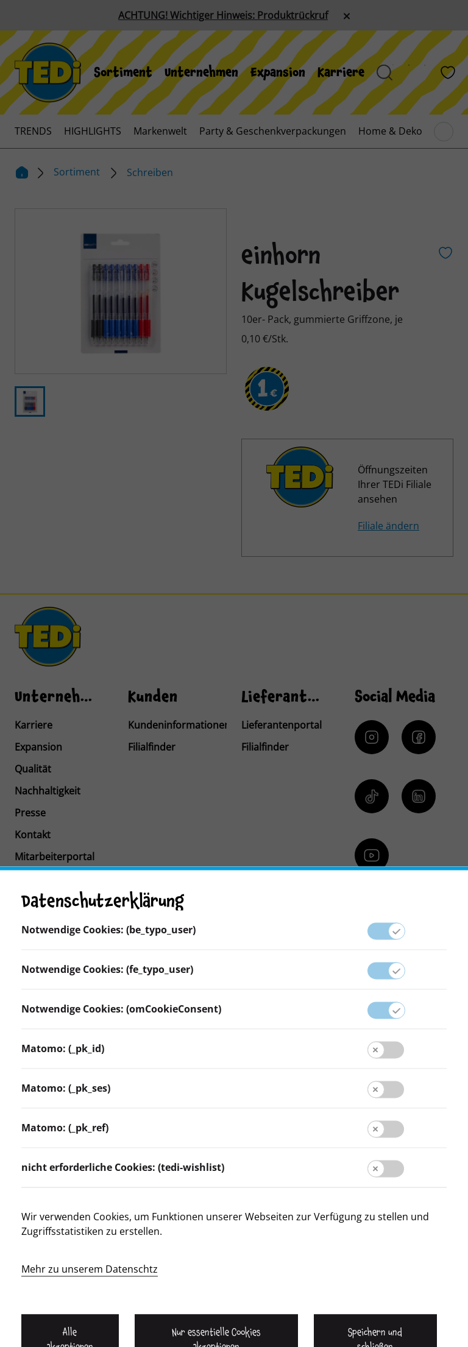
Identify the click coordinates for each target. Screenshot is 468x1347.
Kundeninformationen (179, 725)
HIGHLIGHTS (92, 131)
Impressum (234, 1148)
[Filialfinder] (432, 72)
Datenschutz (234, 1172)
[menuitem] (123, 72)
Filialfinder (152, 747)
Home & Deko (390, 131)
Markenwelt (160, 131)
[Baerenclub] (388, 944)
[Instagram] (372, 737)
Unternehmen (201, 72)
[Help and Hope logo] (313, 1289)
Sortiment (123, 72)
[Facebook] (419, 737)
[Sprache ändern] (99, 1000)
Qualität (33, 769)
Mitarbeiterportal (54, 856)
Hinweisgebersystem (234, 1197)
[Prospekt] (416, 72)
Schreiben (150, 172)
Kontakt (33, 834)
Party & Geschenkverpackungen (272, 131)
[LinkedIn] (419, 796)
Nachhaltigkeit (47, 790)
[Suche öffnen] (384, 72)
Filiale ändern (388, 525)
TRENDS (33, 131)
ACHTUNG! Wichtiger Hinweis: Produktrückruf (223, 15)
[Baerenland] (400, 72)
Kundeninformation (233, 1124)
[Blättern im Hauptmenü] (443, 131)
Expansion (277, 72)
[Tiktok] (372, 796)
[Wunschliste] (448, 72)
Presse (30, 812)
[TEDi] (48, 71)
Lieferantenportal (281, 725)
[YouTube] (372, 855)
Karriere (340, 72)
